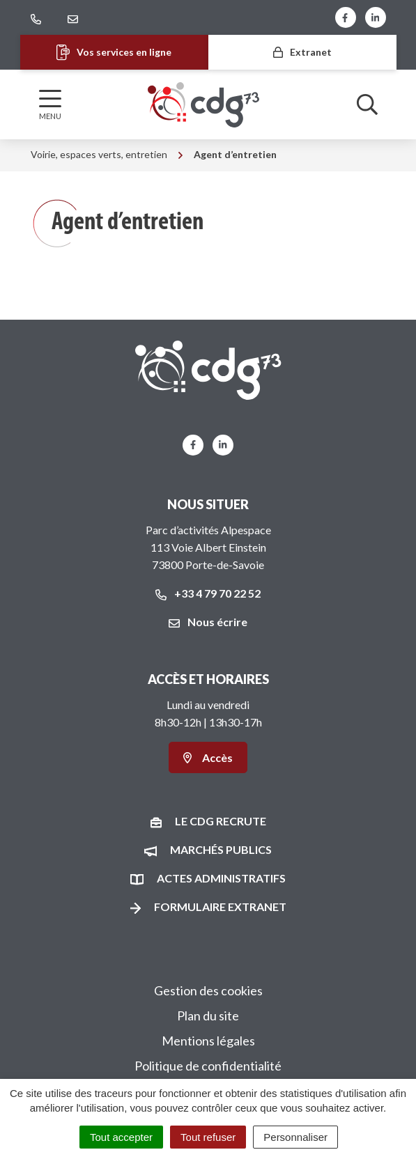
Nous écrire (208, 621)
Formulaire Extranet (220, 906)
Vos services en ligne (113, 53)
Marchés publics (221, 849)
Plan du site (208, 1015)
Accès (208, 757)
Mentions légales (208, 1040)
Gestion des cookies (208, 990)
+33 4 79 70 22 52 (208, 593)
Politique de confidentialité (208, 1065)
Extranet (302, 52)
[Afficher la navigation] (50, 105)
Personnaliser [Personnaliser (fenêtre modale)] (295, 1137)
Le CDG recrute (220, 820)
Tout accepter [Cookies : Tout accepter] (121, 1137)
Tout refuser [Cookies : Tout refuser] (208, 1137)
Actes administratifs (221, 878)
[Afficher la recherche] (367, 104)
